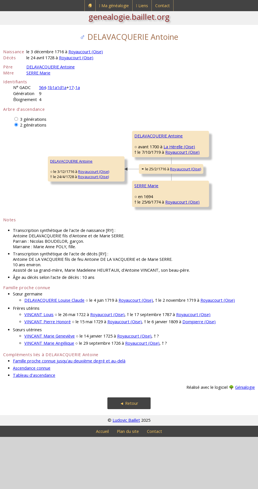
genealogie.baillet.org (129, 16)
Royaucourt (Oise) (85, 51)
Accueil (102, 483)
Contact (162, 5)
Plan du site (128, 483)
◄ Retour (129, 455)
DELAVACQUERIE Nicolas (197, 135)
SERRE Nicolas (189, 204)
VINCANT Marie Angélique (49, 395)
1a (77, 87)
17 (71, 87)
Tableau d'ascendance (34, 427)
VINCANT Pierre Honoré (47, 373)
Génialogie (245, 439)
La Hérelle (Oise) (132, 163)
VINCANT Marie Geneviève (49, 388)
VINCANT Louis (39, 366)
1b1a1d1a (57, 87)
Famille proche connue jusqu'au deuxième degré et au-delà (69, 413)
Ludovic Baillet (126, 472)
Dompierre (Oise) (199, 373)
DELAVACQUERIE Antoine (50, 67)
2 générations (33, 125)
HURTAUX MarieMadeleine (190, 241)
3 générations (33, 119)
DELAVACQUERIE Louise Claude (54, 352)
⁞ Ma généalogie (114, 5)
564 (42, 87)
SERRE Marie (38, 73)
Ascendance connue (31, 420)
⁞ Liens (142, 5)
